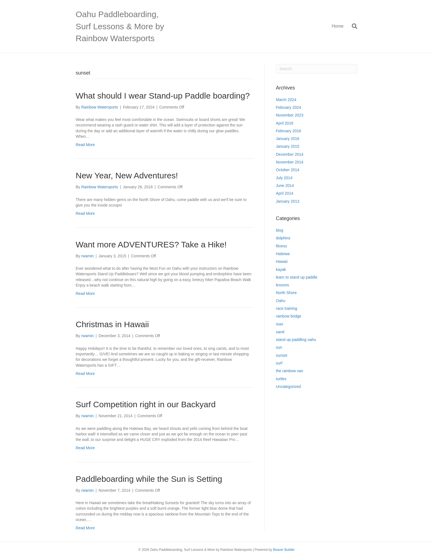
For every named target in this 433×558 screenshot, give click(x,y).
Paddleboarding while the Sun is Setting (149, 478)
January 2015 (287, 146)
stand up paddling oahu (296, 339)
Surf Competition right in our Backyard (146, 404)
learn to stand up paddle (296, 277)
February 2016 (288, 131)
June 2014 (285, 185)
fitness (281, 246)
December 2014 (289, 154)
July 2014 (284, 178)
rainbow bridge (288, 316)
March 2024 (286, 99)
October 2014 (287, 170)
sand (280, 332)
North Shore (286, 292)
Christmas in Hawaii (112, 324)
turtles (281, 379)
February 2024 (288, 107)
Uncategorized (288, 386)
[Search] (352, 26)
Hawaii (281, 261)
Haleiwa (283, 254)
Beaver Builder (284, 550)
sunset (281, 355)
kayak (281, 269)
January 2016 (287, 138)
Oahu (280, 300)
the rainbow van (289, 371)
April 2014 (284, 193)
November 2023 (289, 115)
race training (286, 308)
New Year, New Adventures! (127, 175)
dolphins (283, 238)
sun (279, 347)
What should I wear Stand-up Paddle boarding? (163, 95)
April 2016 (284, 123)
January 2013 (287, 201)
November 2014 (289, 162)
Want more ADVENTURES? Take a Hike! (151, 244)
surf (279, 363)
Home (338, 26)
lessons (282, 285)
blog (279, 230)
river (279, 324)
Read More (85, 144)
